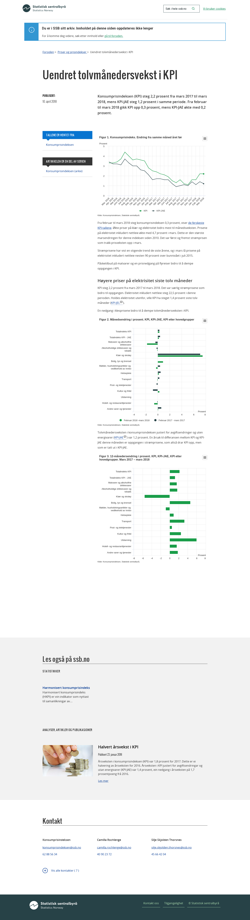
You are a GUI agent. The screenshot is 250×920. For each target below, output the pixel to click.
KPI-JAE (161, 210)
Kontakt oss (151, 903)
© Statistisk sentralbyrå (204, 903)
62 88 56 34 (50, 854)
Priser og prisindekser (72, 52)
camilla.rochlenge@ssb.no (114, 847)
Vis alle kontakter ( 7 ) (65, 870)
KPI (145, 210)
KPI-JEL (115, 303)
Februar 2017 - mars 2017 (172, 420)
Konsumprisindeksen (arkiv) (64, 171)
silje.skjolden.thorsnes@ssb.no (171, 847)
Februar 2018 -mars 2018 (136, 420)
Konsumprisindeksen (60, 145)
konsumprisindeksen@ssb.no (62, 847)
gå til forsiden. (114, 36)
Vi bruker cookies (214, 9)
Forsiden (48, 52)
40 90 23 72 (104, 854)
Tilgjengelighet (173, 903)
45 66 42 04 (158, 854)
